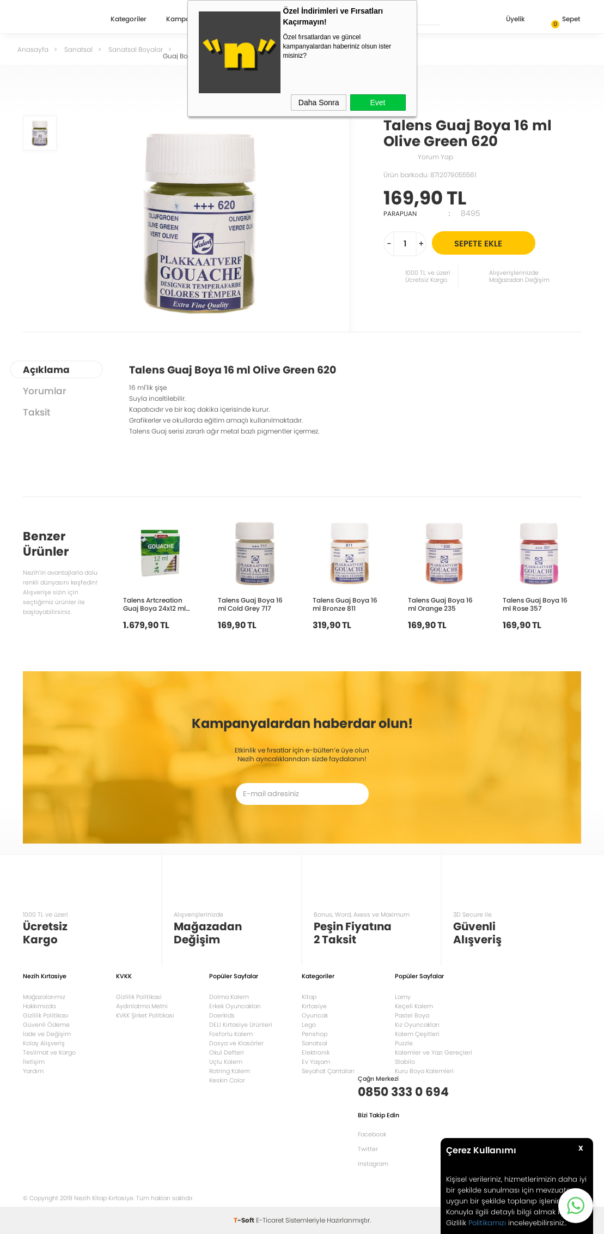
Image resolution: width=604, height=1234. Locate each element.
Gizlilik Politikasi (139, 996)
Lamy (403, 996)
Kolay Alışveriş (44, 1043)
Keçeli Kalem (414, 1006)
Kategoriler (129, 19)
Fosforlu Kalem (231, 1034)
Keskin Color (227, 1080)
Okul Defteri (226, 1052)
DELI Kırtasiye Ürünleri (240, 1024)
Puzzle (404, 1043)
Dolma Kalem (229, 996)
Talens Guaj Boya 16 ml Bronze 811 (345, 603)
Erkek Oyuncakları (235, 1006)
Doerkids (222, 1015)
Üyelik (507, 20)
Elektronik (316, 1052)
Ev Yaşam (316, 1061)
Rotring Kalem (229, 1071)
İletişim (34, 1061)
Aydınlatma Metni (142, 1006)
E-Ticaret (270, 1220)
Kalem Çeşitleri (417, 1034)
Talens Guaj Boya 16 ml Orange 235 (440, 603)
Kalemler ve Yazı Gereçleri (433, 1052)
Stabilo (405, 1061)
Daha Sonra (318, 102)
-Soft (245, 1220)
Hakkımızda (39, 1006)
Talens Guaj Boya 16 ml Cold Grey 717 (250, 603)
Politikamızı (487, 1223)
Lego (309, 1024)
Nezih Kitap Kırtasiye (54, 19)
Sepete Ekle (493, 242)
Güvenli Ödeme (46, 1024)
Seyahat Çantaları (328, 1071)
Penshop (314, 1034)
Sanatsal (314, 1043)
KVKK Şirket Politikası (145, 1015)
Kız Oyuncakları (417, 1024)
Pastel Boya (412, 1015)
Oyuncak (315, 1015)
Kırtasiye (314, 1006)
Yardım (33, 1071)
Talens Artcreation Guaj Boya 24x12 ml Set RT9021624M (154, 603)
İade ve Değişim (47, 1034)
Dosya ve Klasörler (236, 1043)
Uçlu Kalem (225, 1061)
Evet (377, 102)
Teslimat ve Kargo (49, 1052)
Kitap (309, 996)
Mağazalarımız (44, 996)
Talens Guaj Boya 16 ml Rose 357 (535, 603)
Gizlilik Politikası (46, 1015)
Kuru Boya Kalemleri (424, 1071)
